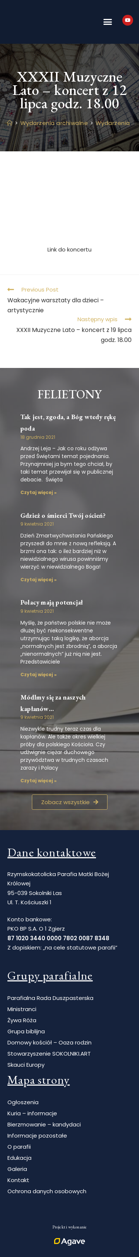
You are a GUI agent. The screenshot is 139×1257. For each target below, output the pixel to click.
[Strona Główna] (10, 123)
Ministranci (21, 1009)
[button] (107, 22)
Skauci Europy (25, 1065)
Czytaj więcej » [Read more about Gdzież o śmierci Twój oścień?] (38, 579)
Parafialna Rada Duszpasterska (50, 998)
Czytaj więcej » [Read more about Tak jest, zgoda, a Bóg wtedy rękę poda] (38, 492)
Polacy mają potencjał (51, 602)
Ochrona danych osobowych (46, 1191)
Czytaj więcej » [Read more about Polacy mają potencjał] (38, 674)
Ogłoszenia (23, 1102)
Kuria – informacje (32, 1113)
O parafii (19, 1147)
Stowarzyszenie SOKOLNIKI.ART (49, 1053)
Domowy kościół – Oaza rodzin (49, 1042)
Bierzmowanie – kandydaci (44, 1124)
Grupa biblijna (26, 1031)
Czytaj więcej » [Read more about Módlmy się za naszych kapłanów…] (38, 780)
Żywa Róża (21, 1020)
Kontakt (18, 1180)
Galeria (17, 1169)
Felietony (69, 394)
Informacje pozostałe (37, 1135)
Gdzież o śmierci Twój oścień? (63, 515)
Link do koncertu (69, 249)
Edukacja (19, 1158)
